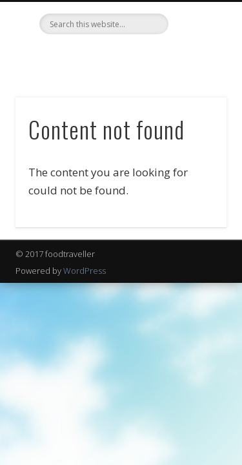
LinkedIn (132, 56)
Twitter (106, 56)
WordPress (84, 270)
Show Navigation (195, 115)
